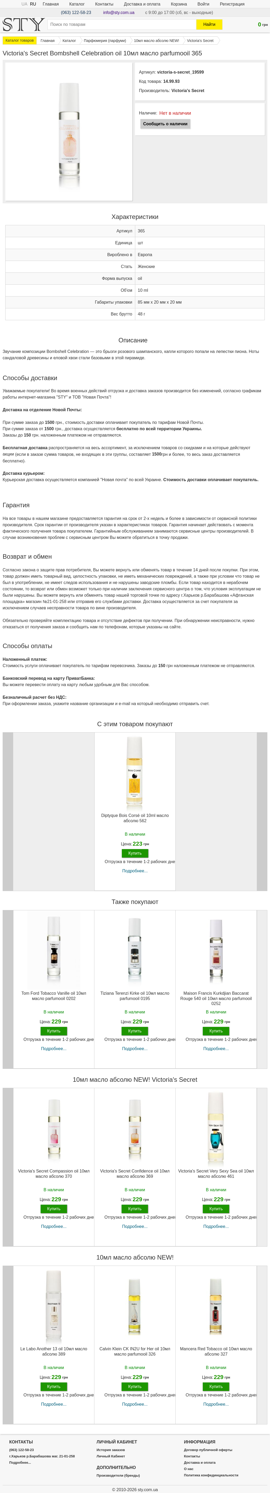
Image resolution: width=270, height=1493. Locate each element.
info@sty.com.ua (118, 12)
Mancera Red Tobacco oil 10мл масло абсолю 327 (216, 1351)
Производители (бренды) (118, 1475)
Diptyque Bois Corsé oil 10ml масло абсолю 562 (135, 818)
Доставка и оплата (142, 4)
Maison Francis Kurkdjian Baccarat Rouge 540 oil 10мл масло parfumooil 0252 (216, 998)
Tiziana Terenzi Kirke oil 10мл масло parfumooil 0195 (134, 996)
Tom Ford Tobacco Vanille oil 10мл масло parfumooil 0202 (53, 996)
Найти (209, 24)
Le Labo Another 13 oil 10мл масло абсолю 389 (53, 1351)
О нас (189, 1469)
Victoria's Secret (187, 90)
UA (24, 4)
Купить (135, 853)
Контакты (104, 4)
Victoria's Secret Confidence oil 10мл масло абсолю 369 (135, 1173)
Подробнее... (135, 871)
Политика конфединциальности (211, 1475)
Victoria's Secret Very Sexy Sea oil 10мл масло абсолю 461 (216, 1173)
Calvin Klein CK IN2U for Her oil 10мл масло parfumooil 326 (134, 1351)
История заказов (111, 1450)
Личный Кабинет (111, 1456)
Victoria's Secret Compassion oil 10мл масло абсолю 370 (53, 1173)
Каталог (77, 4)
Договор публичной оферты (208, 1450)
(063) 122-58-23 (76, 12)
